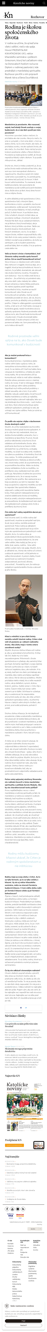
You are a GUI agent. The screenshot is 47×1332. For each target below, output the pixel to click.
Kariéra (10, 1248)
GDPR (30, 1276)
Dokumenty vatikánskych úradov (17, 1272)
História (10, 1253)
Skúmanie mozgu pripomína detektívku (21, 1164)
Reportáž (12, 23)
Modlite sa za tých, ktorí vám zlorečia (21, 1190)
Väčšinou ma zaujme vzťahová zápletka (21, 1181)
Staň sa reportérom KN (24, 1247)
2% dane (11, 1251)
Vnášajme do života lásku (16, 1199)
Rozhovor (20, 23)
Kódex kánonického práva (17, 1291)
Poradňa (41, 23)
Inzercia (10, 1246)
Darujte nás (24, 1257)
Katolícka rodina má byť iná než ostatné (21, 1173)
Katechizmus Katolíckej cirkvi (17, 1298)
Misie (30, 23)
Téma (6, 23)
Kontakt (10, 1243)
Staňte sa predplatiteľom (14, 1145)
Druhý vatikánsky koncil (16, 1279)
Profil (25, 23)
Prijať (23, 1321)
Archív (33, 1229)
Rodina (35, 23)
